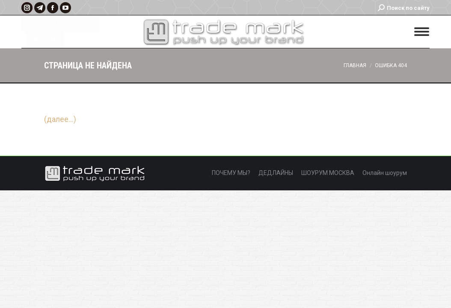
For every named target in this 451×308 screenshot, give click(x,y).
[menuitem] (231, 173)
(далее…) (60, 119)
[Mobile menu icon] (422, 32)
